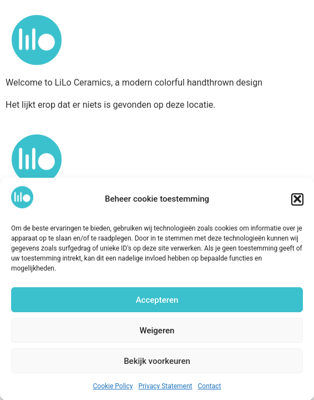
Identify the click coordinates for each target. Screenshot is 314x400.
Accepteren (157, 302)
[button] (297, 201)
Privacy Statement (165, 388)
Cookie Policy (113, 388)
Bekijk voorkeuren (157, 363)
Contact (209, 388)
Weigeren (157, 332)
